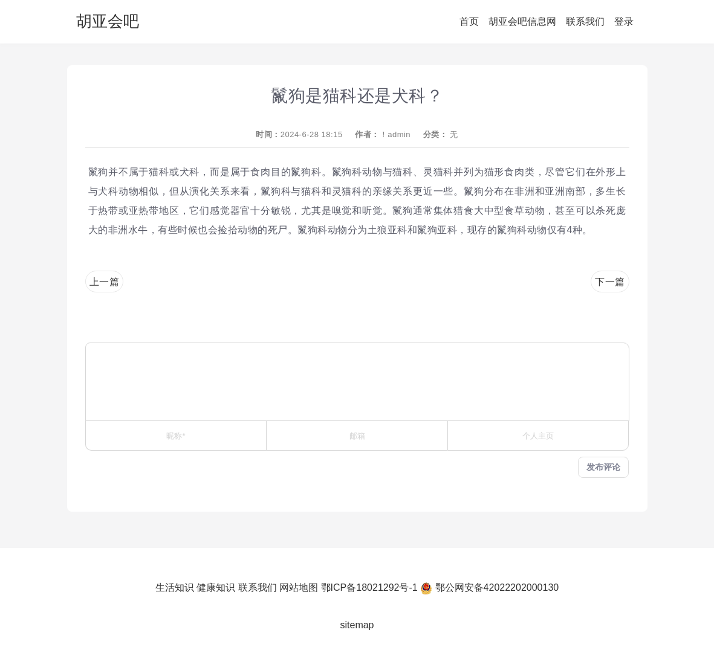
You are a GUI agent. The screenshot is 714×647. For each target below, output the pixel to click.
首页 (469, 21)
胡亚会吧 (107, 21)
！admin (395, 134)
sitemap (357, 625)
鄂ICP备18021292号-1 (369, 587)
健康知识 (215, 587)
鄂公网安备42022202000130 (497, 587)
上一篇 (104, 282)
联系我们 (585, 21)
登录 (624, 21)
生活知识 (174, 587)
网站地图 (298, 587)
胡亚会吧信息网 (522, 21)
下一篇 (610, 282)
